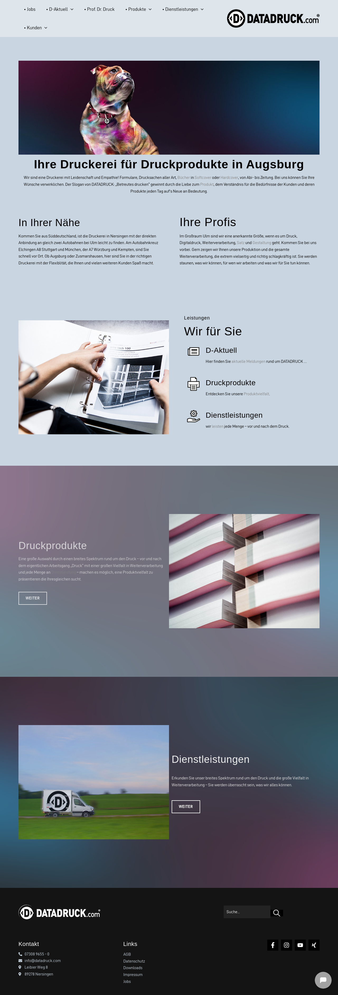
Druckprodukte (234, 372)
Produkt (207, 174)
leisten (217, 415)
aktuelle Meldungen (248, 351)
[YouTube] (300, 934)
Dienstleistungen (238, 404)
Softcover (203, 167)
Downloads (132, 957)
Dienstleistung (63, 561)
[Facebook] (272, 934)
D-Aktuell (224, 339)
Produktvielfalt (256, 383)
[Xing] (314, 934)
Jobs (127, 970)
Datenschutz (134, 950)
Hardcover (229, 167)
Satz (241, 232)
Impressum (133, 963)
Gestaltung (261, 232)
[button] (59, 13)
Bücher (183, 167)
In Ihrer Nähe (54, 211)
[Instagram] (286, 934)
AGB (127, 943)
